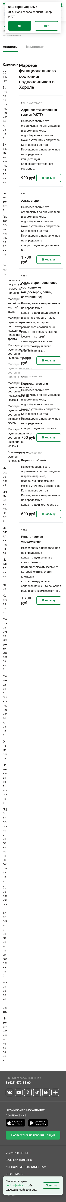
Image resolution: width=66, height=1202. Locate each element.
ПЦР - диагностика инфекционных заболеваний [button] (5, 845)
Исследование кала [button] (5, 540)
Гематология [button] (5, 202)
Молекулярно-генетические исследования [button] (5, 705)
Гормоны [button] (5, 269)
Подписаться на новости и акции (33, 1135)
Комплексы (35, 47)
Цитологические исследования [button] (5, 1039)
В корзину (48, 178)
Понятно (51, 1185)
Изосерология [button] (5, 477)
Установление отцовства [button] (5, 997)
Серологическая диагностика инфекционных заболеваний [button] (5, 931)
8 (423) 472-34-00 (18, 1082)
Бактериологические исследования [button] (5, 113)
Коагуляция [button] (5, 604)
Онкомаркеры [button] (5, 750)
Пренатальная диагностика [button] (5, 783)
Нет (46, 25)
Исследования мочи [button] (5, 574)
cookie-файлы (15, 1185)
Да (19, 25)
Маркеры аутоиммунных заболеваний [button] (5, 644)
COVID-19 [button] (5, 77)
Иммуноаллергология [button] (5, 506)
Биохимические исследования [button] (5, 165)
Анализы (10, 47)
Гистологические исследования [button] (5, 237)
